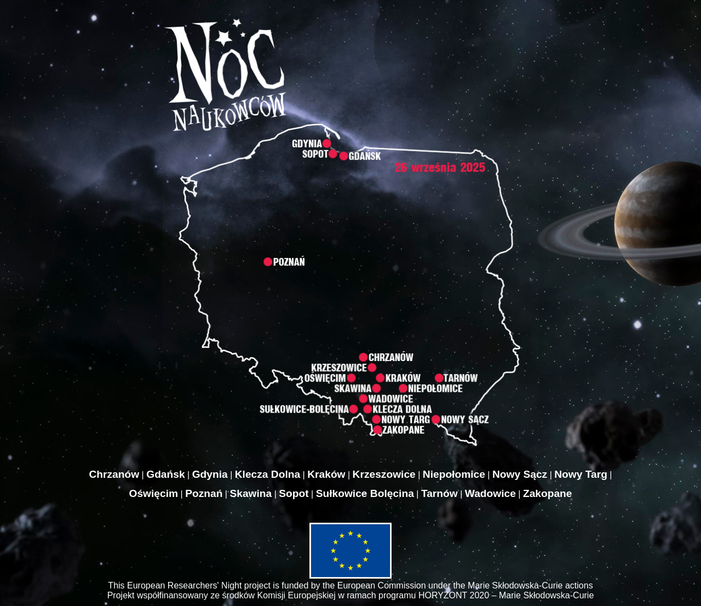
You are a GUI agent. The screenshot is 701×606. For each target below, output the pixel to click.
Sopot (293, 493)
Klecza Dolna (267, 474)
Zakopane (547, 493)
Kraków (326, 474)
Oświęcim (154, 493)
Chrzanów (114, 474)
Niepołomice (454, 474)
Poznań (203, 493)
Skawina (250, 493)
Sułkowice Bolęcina (365, 493)
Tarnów (439, 493)
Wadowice (490, 493)
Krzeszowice (384, 474)
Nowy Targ (580, 474)
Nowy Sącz (519, 474)
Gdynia (210, 474)
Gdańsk (165, 474)
